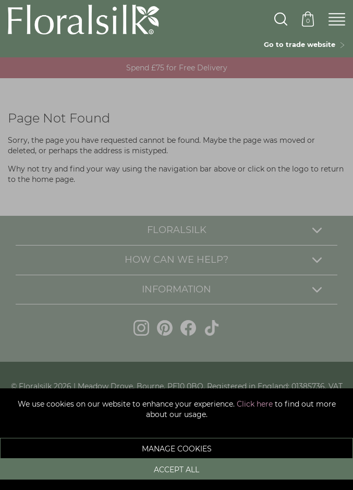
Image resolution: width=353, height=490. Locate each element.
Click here (255, 404)
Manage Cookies (177, 449)
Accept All (176, 469)
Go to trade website (304, 44)
